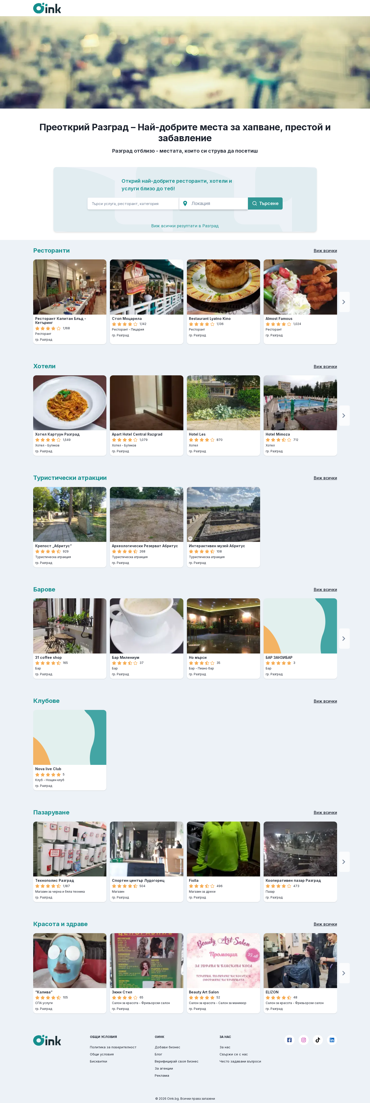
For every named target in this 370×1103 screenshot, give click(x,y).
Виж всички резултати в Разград (185, 225)
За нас (225, 1047)
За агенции (164, 1068)
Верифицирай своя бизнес (177, 1061)
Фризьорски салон (155, 1003)
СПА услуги (44, 1003)
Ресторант (43, 334)
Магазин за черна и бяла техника (60, 891)
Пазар (270, 891)
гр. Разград (43, 339)
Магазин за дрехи (202, 891)
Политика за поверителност (113, 1047)
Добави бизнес (167, 1047)
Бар (38, 668)
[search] (133, 203)
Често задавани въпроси (240, 1061)
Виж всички (325, 250)
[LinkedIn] (332, 1040)
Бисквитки (98, 1061)
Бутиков (53, 445)
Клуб (39, 780)
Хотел (39, 445)
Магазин (118, 891)
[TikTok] (318, 1040)
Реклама (162, 1075)
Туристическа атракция (53, 557)
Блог (158, 1054)
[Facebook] (289, 1040)
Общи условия (102, 1054)
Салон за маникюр (232, 1003)
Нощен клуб (55, 780)
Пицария (137, 329)
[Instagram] (304, 1040)
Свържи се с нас (234, 1054)
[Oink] (47, 8)
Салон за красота (125, 1003)
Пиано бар (206, 668)
